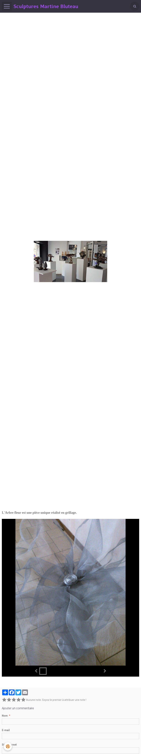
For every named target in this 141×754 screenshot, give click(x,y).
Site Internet (9, 744)
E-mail (6, 730)
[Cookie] (8, 746)
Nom (5, 715)
